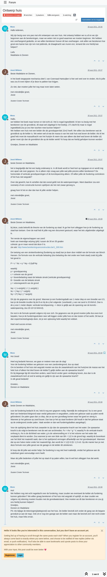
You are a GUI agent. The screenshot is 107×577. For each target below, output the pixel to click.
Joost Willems (16, 70)
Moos (12, 27)
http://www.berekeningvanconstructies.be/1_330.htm (40, 247)
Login (20, 555)
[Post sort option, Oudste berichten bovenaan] (76, 20)
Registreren (10, 555)
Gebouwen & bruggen (12, 15)
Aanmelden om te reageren (92, 20)
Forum (12, 2)
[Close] (102, 530)
